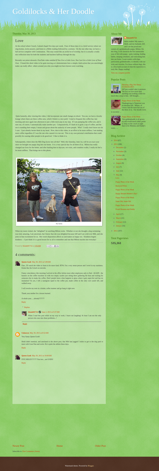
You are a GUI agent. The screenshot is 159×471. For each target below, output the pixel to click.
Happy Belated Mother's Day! (126, 194)
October (119, 155)
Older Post (100, 445)
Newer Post (18, 445)
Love (117, 178)
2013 (116, 144)
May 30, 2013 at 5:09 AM (41, 262)
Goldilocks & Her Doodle (53, 11)
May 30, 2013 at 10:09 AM (42, 356)
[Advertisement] (59, 424)
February (119, 222)
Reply (24, 302)
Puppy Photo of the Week (131, 101)
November (120, 151)
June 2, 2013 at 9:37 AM (51, 312)
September (120, 159)
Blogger (91, 466)
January (119, 226)
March (118, 218)
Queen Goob (26, 262)
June (118, 171)
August (119, 163)
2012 (116, 231)
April (118, 214)
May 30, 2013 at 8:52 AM (39, 333)
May (118, 175)
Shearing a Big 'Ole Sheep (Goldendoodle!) (131, 86)
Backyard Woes (121, 186)
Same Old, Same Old (123, 201)
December (120, 148)
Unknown (25, 333)
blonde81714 (28, 246)
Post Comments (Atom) (31, 451)
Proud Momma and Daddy (125, 209)
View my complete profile (120, 73)
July (117, 167)
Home (60, 445)
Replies (27, 307)
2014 (116, 140)
